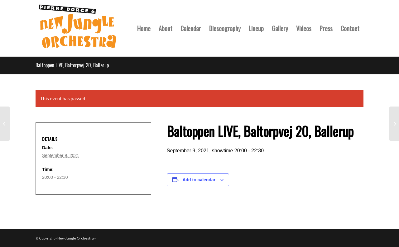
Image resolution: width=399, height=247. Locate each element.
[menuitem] (144, 28)
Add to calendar (198, 179)
